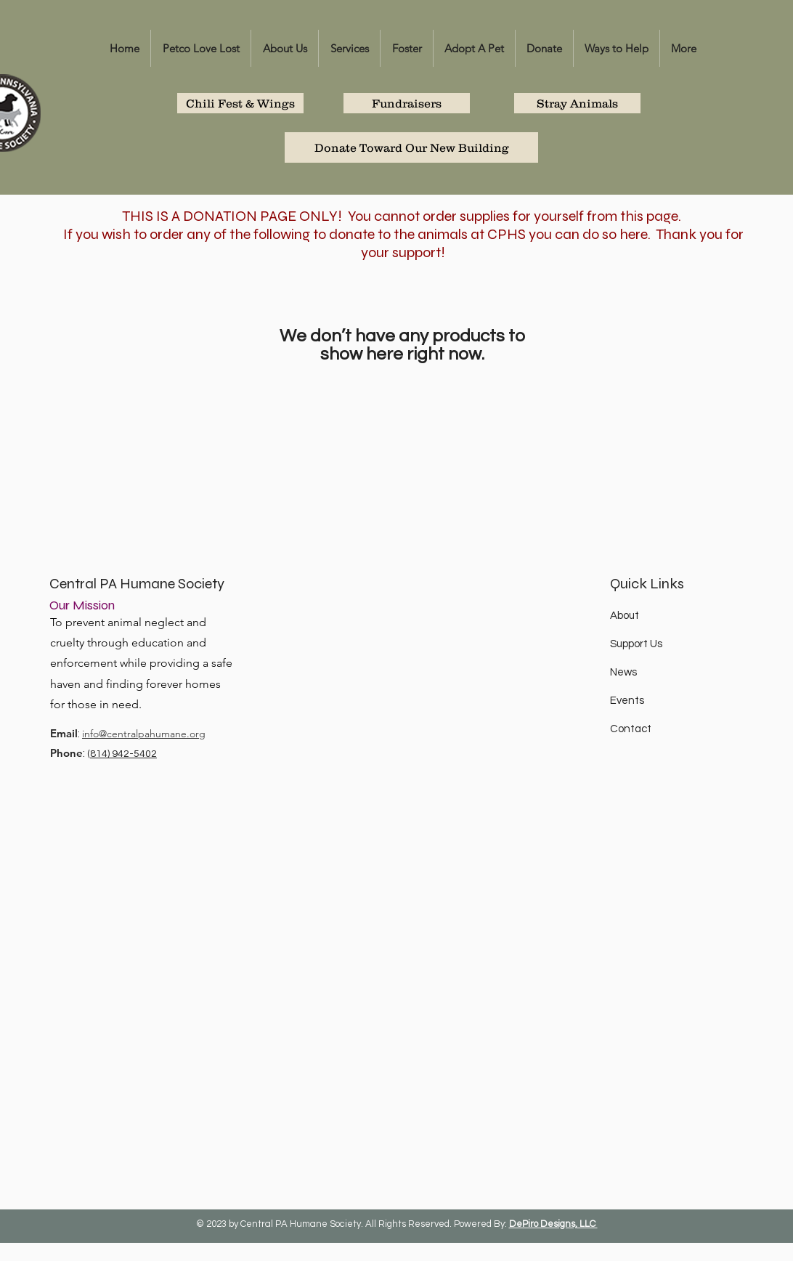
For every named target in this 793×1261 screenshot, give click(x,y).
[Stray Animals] (577, 103)
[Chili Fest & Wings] (240, 103)
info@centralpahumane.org (144, 733)
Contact (630, 728)
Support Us (636, 643)
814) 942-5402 (123, 754)
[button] (284, 48)
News (623, 672)
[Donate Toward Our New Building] (411, 147)
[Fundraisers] (406, 103)
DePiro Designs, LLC (553, 1224)
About (624, 615)
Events (627, 700)
